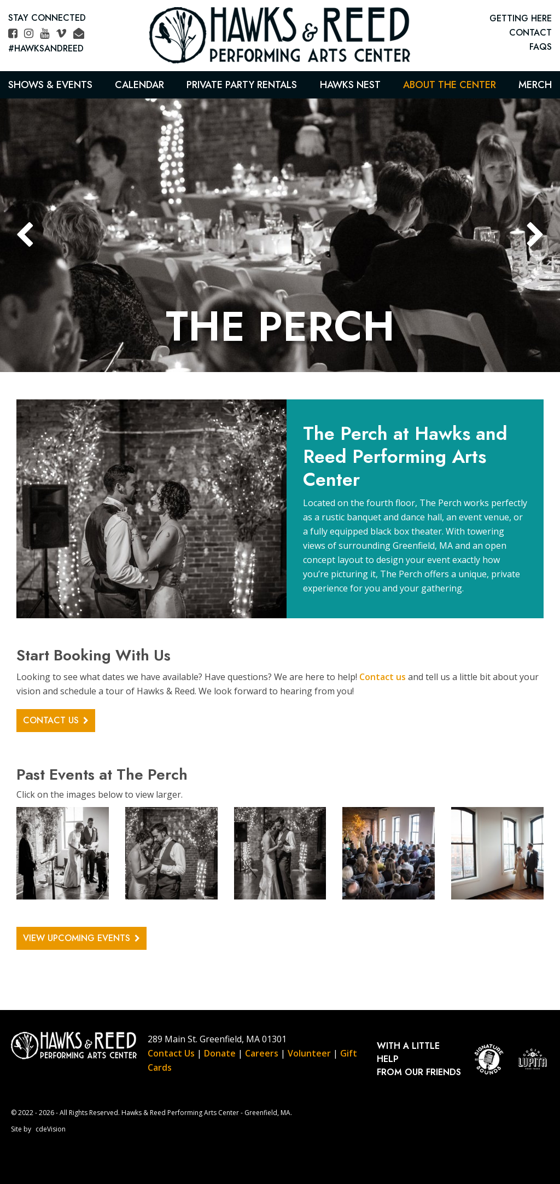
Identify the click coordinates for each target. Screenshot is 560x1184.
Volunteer (309, 1053)
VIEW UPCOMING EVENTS (76, 938)
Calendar (139, 85)
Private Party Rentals (241, 85)
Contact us (382, 677)
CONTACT (530, 32)
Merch (535, 85)
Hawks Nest (350, 85)
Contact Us (171, 1053)
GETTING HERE (520, 18)
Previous (25, 235)
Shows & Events (50, 85)
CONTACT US (51, 720)
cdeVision (51, 1129)
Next (535, 235)
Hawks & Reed (280, 35)
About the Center (449, 85)
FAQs (540, 46)
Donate (220, 1053)
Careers (261, 1053)
